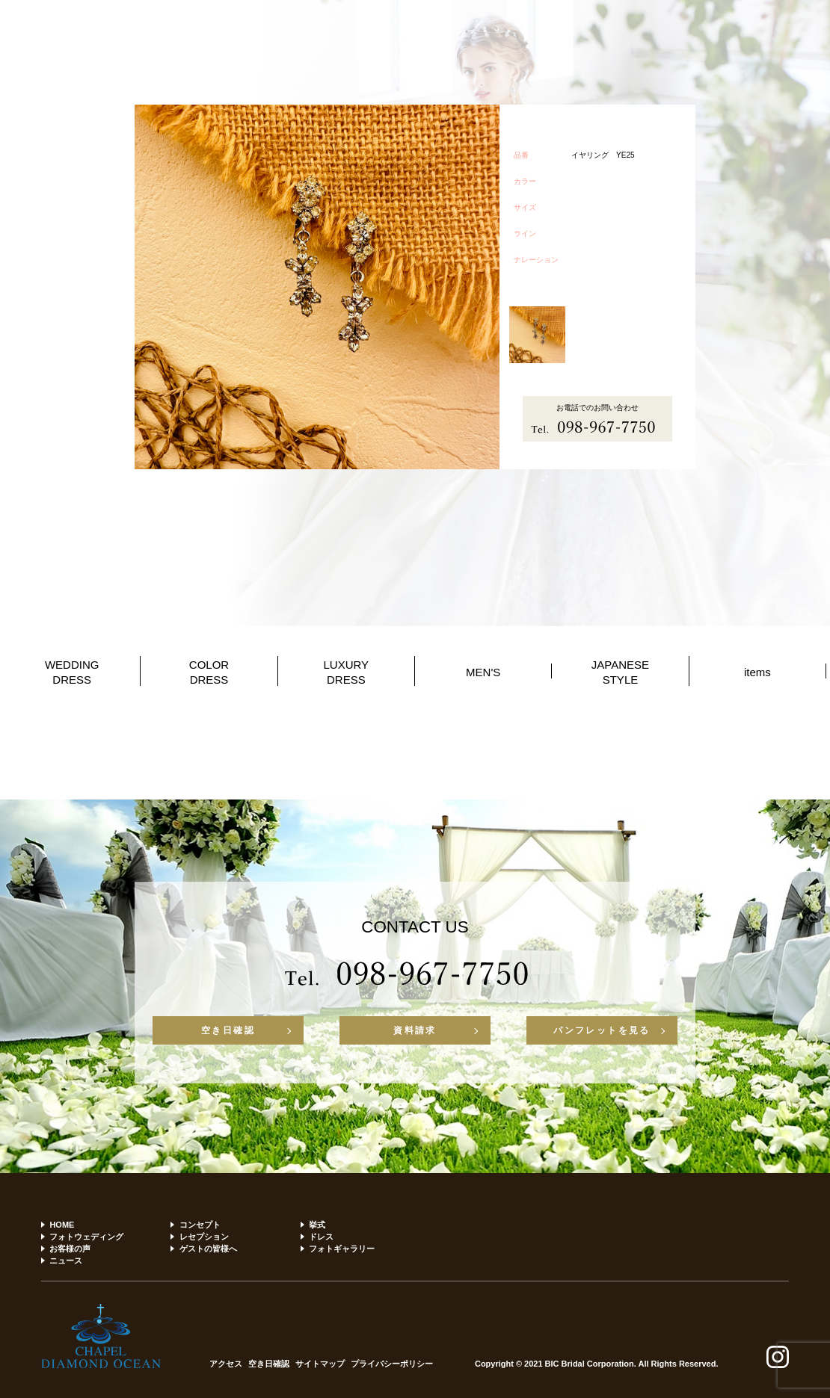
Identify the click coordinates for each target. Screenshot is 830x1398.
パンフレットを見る (602, 1030)
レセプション (204, 1236)
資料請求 (415, 1030)
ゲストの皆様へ (208, 1248)
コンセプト (200, 1224)
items (757, 672)
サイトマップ (320, 1364)
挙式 (317, 1224)
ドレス (321, 1236)
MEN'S (483, 672)
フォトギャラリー (342, 1248)
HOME (61, 1224)
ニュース (65, 1260)
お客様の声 (69, 1248)
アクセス (225, 1364)
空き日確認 (228, 1030)
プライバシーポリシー (392, 1364)
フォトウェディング (86, 1236)
